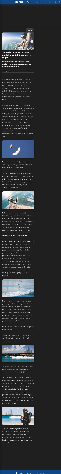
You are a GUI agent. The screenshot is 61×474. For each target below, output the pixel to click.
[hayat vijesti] (29, 2)
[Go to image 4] (18, 48)
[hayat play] (37, 2)
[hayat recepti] (46, 2)
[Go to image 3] (17, 48)
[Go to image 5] (19, 48)
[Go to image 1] (15, 48)
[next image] (31, 41)
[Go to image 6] (20, 48)
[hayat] (19, 2)
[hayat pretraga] (51, 2)
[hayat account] (55, 2)
